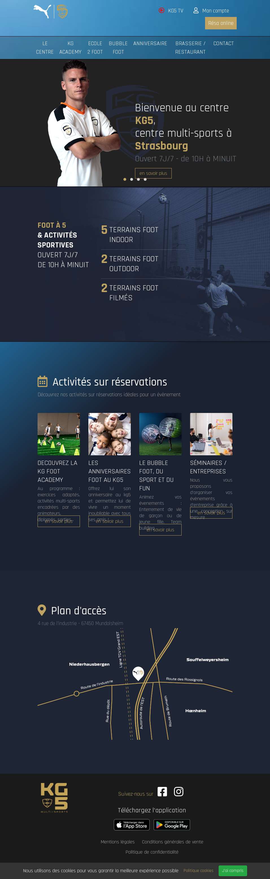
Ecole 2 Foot (95, 48)
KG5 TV (171, 10)
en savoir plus (153, 173)
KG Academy (70, 48)
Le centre (45, 48)
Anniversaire (150, 43)
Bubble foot (118, 48)
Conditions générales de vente (172, 840)
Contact (224, 43)
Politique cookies (199, 871)
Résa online (221, 23)
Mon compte (211, 10)
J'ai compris (232, 871)
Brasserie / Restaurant (190, 48)
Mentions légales (118, 840)
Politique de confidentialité (152, 850)
